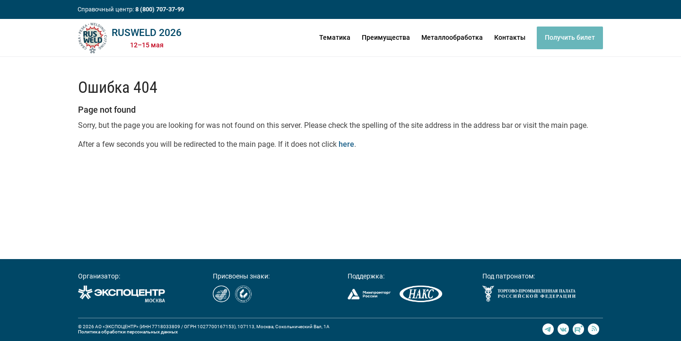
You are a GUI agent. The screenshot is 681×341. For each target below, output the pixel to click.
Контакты (509, 37)
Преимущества (386, 37)
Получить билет (570, 37)
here (346, 144)
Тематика (334, 37)
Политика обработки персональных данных (128, 331)
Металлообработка (452, 37)
